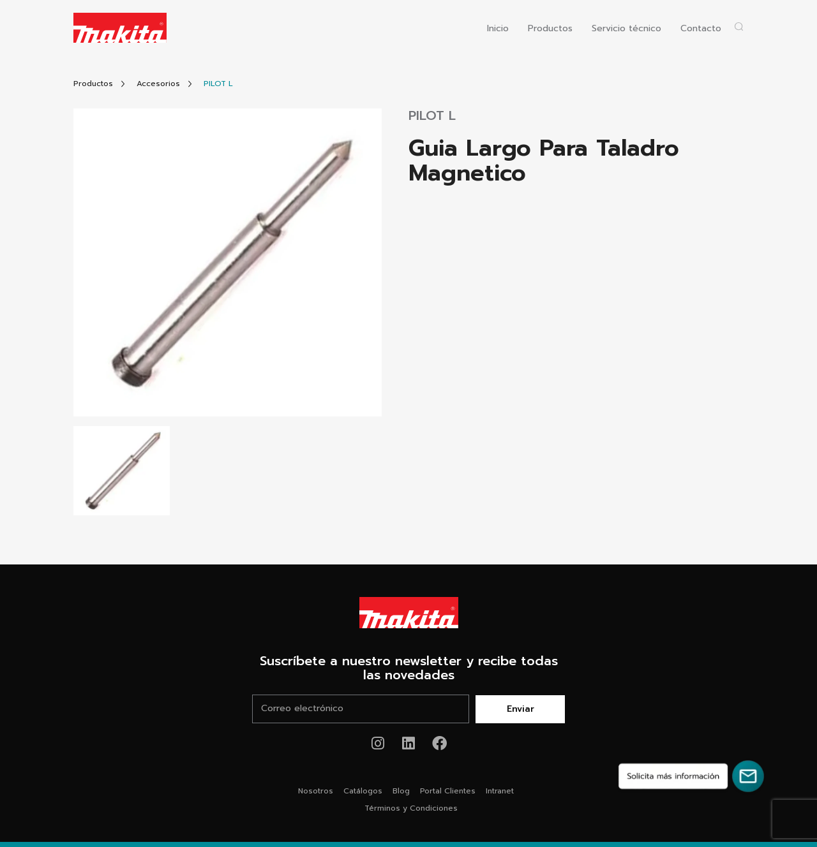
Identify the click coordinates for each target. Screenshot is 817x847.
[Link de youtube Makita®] (408, 743)
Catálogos (362, 791)
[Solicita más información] (691, 776)
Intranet (500, 791)
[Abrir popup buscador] (739, 26)
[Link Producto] (218, 84)
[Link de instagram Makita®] (378, 743)
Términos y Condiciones (411, 808)
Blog (401, 791)
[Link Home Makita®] (408, 613)
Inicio (498, 29)
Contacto (700, 29)
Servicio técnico (626, 29)
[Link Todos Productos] (93, 84)
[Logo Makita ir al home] (120, 28)
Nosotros (315, 791)
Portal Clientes (448, 791)
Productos (550, 29)
